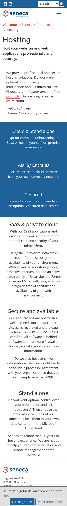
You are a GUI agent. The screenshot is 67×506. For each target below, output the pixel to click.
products (13, 96)
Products (43, 24)
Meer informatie (50, 502)
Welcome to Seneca (17, 24)
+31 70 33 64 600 (22, 485)
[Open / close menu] (59, 13)
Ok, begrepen (22, 502)
